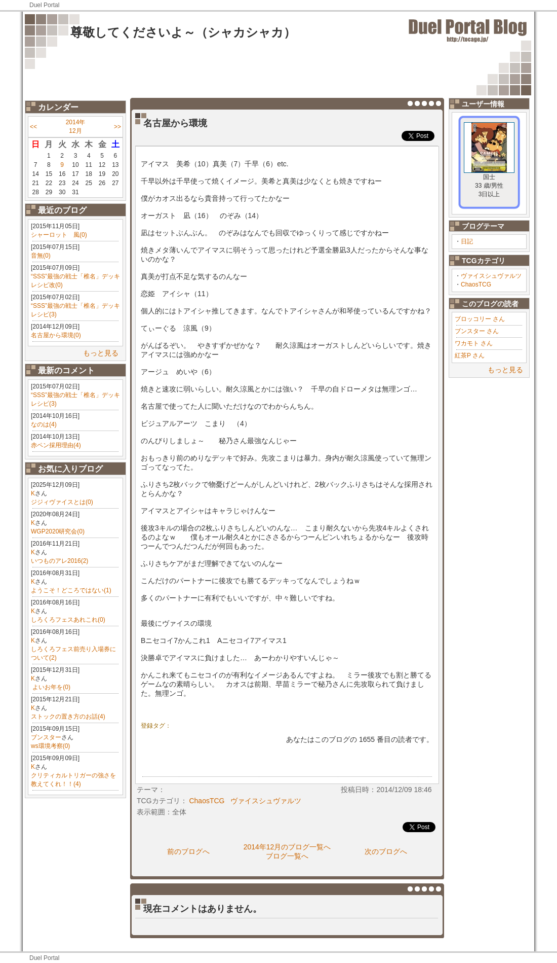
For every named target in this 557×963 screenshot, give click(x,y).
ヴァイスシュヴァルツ (491, 275)
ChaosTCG (476, 284)
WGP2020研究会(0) (58, 531)
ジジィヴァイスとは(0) (62, 502)
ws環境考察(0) (50, 746)
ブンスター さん (477, 331)
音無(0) (41, 255)
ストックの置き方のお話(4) (68, 716)
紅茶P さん (470, 355)
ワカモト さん (474, 343)
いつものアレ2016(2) (59, 560)
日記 (467, 241)
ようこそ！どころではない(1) (71, 590)
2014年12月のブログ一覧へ (287, 847)
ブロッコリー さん (480, 319)
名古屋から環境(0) (56, 335)
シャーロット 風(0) (59, 234)
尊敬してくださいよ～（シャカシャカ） (183, 32)
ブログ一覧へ (287, 856)
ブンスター (46, 737)
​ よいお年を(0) (50, 687)
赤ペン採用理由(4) (56, 445)
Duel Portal (44, 5)
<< (33, 126)
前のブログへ (188, 851)
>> (117, 126)
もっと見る (100, 353)
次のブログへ (386, 851)
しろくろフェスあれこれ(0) (68, 619)
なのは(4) (44, 424)
